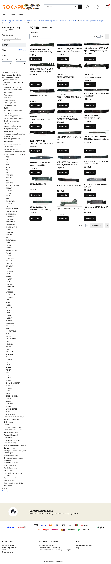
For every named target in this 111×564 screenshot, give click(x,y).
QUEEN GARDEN (12, 396)
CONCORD (10, 219)
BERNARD (9, 183)
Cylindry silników (10, 105)
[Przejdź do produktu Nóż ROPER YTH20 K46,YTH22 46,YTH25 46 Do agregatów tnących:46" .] (42, 134)
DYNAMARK (10, 235)
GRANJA (9, 263)
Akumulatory (8, 95)
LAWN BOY (10, 313)
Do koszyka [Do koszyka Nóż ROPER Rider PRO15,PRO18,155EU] (90, 126)
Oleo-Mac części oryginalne (11, 75)
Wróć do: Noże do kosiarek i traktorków (11, 39)
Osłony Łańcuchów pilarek (13, 430)
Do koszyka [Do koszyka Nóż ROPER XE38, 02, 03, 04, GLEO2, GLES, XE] (90, 172)
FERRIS (8, 256)
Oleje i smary (8, 422)
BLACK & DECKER (12, 185)
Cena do (19, 60)
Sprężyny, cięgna (10, 448)
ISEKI (8, 289)
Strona (95, 36)
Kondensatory (9, 141)
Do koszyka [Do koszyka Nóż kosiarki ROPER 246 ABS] (63, 195)
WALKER (9, 401)
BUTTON (9, 204)
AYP (7, 180)
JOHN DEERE (11, 295)
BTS (7, 198)
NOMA (8, 347)
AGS (7, 157)
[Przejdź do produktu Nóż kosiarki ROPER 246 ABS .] (69, 179)
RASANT (9, 365)
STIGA (8, 393)
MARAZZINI (10, 323)
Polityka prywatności (9, 548)
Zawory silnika (9, 480)
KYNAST (9, 310)
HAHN (8, 274)
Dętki (6, 108)
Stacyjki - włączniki (11, 455)
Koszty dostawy (7, 552)
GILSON (9, 261)
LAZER (8, 315)
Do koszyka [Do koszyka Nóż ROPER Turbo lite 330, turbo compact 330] (35, 172)
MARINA (9, 318)
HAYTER (9, 279)
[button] (80, 7)
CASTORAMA (11, 214)
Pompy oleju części (11, 435)
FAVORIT (9, 248)
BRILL (8, 196)
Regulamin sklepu (8, 545)
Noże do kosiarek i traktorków (13, 23)
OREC (8, 349)
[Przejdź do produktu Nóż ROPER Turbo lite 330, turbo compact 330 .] (42, 158)
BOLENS (9, 191)
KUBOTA (9, 308)
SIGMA (8, 380)
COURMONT (10, 222)
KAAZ (8, 300)
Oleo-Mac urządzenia (9, 72)
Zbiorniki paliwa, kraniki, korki (14, 483)
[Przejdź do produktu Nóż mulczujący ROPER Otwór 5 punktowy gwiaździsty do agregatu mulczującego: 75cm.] (96, 44)
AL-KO (8, 162)
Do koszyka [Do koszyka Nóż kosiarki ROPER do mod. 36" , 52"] (90, 195)
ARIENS (8, 167)
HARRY (8, 276)
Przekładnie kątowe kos (12, 440)
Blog (77, 548)
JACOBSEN (10, 292)
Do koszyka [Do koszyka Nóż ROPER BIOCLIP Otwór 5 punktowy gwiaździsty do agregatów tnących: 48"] (35, 84)
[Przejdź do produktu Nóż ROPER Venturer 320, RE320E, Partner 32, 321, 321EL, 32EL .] (69, 157)
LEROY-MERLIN (11, 211)
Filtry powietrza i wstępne (13, 110)
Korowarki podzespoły (12, 139)
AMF (7, 165)
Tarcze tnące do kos (11, 463)
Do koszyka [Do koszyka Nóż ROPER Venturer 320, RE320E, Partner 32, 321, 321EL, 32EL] (63, 172)
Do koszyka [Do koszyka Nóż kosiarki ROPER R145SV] (63, 218)
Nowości (5, 488)
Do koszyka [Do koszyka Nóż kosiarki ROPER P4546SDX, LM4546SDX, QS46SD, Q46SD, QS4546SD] (35, 218)
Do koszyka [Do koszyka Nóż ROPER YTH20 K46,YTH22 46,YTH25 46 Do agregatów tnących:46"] (35, 151)
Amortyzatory (9, 92)
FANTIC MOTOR (12, 250)
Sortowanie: (33, 32)
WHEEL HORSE (11, 409)
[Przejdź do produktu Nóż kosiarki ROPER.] (42, 179)
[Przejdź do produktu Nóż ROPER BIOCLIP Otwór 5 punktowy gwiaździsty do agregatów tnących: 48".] (42, 65)
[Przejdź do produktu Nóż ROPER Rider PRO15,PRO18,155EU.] (96, 111)
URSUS (8, 399)
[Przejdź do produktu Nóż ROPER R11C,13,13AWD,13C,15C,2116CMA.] (42, 112)
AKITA (8, 159)
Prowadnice (8, 437)
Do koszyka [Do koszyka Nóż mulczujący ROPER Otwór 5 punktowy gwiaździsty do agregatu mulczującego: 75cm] (90, 59)
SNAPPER (9, 388)
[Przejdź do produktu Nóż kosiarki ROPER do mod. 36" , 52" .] (96, 179)
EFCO (8, 237)
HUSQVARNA (10, 287)
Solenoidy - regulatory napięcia (15, 445)
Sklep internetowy (53, 561)
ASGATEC (9, 175)
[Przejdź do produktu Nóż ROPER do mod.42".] (42, 91)
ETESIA (8, 245)
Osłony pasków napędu (12, 427)
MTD (7, 334)
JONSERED (10, 297)
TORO (8, 411)
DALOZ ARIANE (11, 227)
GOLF (8, 269)
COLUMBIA (10, 217)
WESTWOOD (10, 404)
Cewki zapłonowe (10, 103)
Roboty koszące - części (12, 87)
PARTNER (9, 354)
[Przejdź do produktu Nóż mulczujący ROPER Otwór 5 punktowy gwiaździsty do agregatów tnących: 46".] (69, 45)
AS (7, 170)
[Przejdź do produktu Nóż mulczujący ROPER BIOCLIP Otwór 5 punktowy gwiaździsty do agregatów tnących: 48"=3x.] (42, 45)
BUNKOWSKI (10, 201)
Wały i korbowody (10, 478)
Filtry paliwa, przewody (12, 116)
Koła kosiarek (8, 131)
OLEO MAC (10, 352)
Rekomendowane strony (84, 545)
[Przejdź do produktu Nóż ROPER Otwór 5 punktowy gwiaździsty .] (96, 89)
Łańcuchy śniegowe (11, 149)
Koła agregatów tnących (12, 126)
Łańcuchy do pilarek (11, 146)
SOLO (8, 391)
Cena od (5, 60)
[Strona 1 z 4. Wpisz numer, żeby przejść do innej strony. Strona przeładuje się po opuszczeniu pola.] (99, 36)
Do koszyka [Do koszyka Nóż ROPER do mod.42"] (35, 105)
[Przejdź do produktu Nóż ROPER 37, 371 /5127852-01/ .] (69, 132)
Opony (6, 424)
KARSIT (8, 302)
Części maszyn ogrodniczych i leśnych (92, 21)
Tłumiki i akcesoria (10, 468)
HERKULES (10, 282)
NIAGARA (9, 344)
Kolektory (7, 123)
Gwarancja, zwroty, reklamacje (49, 548)
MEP (7, 328)
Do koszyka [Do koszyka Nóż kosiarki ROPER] (35, 195)
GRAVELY (9, 266)
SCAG (8, 375)
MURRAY (9, 336)
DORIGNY (9, 232)
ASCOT (8, 172)
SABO (8, 373)
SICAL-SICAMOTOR (13, 383)
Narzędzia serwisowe (11, 419)
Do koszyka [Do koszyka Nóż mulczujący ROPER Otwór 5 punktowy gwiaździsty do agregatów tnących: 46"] (63, 59)
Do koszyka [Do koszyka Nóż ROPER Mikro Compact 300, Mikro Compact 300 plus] (90, 151)
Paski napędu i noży (11, 432)
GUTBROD (9, 271)
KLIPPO (8, 305)
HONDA (9, 284)
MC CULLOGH (11, 326)
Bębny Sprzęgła (9, 100)
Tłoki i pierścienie (10, 465)
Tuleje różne (8, 470)
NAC (7, 341)
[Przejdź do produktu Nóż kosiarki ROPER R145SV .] (69, 203)
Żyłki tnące (8, 486)
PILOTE (8, 357)
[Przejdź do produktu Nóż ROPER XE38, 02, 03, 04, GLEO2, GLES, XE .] (96, 157)
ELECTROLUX (11, 240)
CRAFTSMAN (10, 224)
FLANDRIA (10, 258)
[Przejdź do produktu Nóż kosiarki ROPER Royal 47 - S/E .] (96, 202)
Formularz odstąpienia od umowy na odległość (55, 550)
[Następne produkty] (96, 225)
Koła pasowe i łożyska (11, 129)
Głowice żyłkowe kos (11, 121)
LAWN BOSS (10, 243)
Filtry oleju (7, 113)
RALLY (8, 362)
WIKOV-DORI (10, 414)
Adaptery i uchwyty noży (13, 90)
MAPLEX (9, 321)
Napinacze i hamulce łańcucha (15, 152)
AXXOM (8, 178)
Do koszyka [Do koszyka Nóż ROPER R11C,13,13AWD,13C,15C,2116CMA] (35, 126)
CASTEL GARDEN (12, 209)
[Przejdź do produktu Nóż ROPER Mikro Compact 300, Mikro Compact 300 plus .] (96, 132)
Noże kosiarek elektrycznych (14, 417)
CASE (8, 206)
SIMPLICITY (10, 386)
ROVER (8, 370)
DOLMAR (9, 230)
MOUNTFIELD (11, 331)
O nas (4, 550)
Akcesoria (7, 97)
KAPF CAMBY (11, 339)
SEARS (8, 378)
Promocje (5, 491)
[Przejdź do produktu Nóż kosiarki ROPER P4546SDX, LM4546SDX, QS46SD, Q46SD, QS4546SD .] (42, 202)
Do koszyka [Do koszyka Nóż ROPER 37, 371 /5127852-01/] (63, 151)
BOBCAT (9, 188)
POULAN (9, 360)
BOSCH (8, 193)
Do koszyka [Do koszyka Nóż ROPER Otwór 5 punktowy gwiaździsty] (90, 105)
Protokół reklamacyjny (46, 545)
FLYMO (8, 253)
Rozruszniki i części (11, 443)
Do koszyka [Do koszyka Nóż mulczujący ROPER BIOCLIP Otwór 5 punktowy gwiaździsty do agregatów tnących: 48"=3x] (35, 59)
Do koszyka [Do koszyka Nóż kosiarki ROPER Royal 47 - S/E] (90, 218)
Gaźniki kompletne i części (13, 118)
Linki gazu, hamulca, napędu (14, 144)
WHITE (8, 406)
